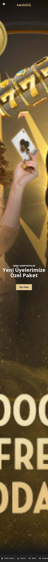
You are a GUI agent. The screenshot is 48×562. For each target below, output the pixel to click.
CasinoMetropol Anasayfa (4, 4)
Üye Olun (24, 287)
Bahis (32, 558)
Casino (21, 558)
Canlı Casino (7, 558)
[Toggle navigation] (43, 4)
